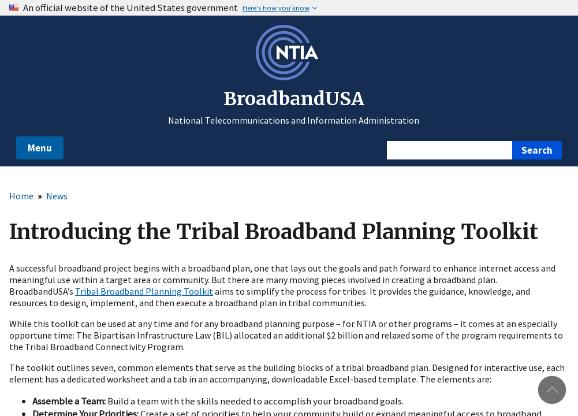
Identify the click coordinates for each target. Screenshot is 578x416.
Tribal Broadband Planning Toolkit (144, 291)
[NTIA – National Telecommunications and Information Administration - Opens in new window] (289, 76)
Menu (40, 148)
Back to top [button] (552, 390)
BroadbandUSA (293, 98)
